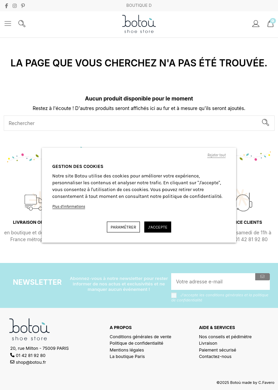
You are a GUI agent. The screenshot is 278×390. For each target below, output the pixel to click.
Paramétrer (123, 226)
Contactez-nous (215, 356)
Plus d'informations (68, 206)
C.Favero (266, 382)
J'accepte (157, 226)
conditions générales (224, 295)
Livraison (208, 343)
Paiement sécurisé (217, 350)
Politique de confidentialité (136, 343)
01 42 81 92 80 (31, 355)
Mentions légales (127, 350)
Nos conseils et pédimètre (225, 336)
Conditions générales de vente (140, 336)
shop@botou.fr (31, 362)
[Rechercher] (266, 123)
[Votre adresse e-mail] (213, 281)
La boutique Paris (127, 356)
